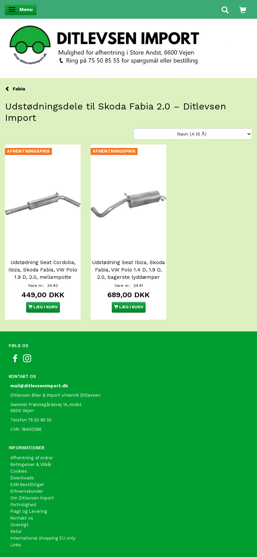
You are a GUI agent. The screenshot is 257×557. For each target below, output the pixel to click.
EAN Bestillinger (27, 484)
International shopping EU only (43, 538)
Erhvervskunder (26, 491)
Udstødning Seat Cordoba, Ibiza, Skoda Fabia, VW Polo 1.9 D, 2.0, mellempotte (42, 269)
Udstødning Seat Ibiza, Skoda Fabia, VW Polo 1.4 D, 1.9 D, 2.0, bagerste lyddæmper (128, 269)
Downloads (22, 477)
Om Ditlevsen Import (32, 497)
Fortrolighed (23, 504)
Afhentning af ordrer (31, 457)
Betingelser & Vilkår (31, 464)
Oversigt (19, 524)
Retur (16, 531)
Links (15, 544)
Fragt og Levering (28, 511)
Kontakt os (21, 518)
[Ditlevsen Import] (128, 43)
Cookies (18, 471)
